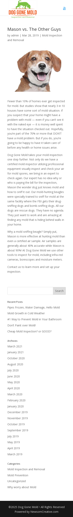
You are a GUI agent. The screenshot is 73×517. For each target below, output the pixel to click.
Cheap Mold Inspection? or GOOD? (29, 331)
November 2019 (17, 418)
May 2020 (13, 382)
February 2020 (16, 400)
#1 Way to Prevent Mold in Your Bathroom (34, 319)
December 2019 (17, 412)
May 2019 (13, 442)
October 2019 (16, 424)
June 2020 (13, 376)
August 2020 (15, 364)
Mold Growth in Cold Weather (26, 313)
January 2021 (15, 352)
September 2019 (17, 430)
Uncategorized (16, 481)
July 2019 (13, 436)
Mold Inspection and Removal (26, 469)
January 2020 (15, 406)
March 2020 (14, 394)
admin (15, 35)
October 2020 (16, 358)
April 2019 (13, 448)
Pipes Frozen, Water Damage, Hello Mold (33, 307)
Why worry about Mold (21, 487)
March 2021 (14, 346)
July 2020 (13, 370)
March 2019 (14, 454)
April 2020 (13, 388)
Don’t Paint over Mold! (21, 325)
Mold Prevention (17, 475)
